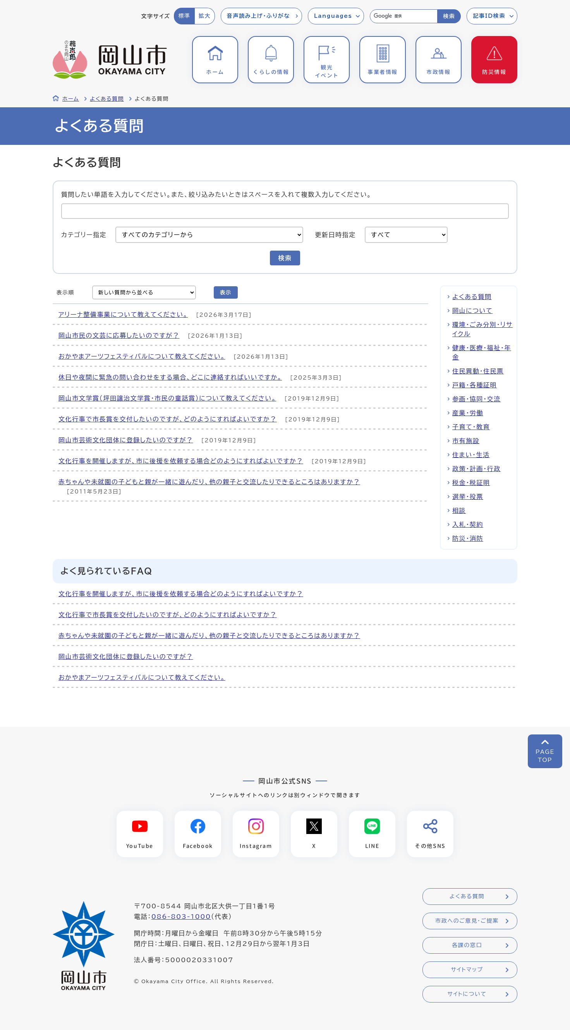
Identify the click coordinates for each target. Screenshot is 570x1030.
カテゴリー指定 (83, 235)
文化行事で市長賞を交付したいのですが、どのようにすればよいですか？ (167, 419)
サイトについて (466, 994)
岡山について (472, 311)
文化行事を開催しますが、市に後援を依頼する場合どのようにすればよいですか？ (180, 461)
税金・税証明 (471, 483)
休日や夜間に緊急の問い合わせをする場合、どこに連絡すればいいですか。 (170, 377)
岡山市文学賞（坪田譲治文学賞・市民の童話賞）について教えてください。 (167, 398)
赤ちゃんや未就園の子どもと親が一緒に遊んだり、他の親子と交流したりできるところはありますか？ (209, 482)
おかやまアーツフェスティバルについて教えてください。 (141, 356)
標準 (184, 16)
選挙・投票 (467, 497)
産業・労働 (467, 413)
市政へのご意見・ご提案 (467, 921)
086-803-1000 (181, 917)
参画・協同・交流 (476, 399)
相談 (459, 510)
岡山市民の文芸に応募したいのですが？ (119, 335)
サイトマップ (467, 970)
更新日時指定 (335, 235)
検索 (449, 16)
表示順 (65, 292)
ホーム (70, 98)
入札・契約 (467, 524)
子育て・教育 (471, 427)
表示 (226, 292)
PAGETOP (545, 756)
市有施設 (465, 441)
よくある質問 (107, 98)
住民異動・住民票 (478, 371)
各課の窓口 (467, 945)
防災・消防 (467, 538)
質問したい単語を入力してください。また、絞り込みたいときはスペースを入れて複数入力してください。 (216, 194)
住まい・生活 (471, 455)
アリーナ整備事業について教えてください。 (123, 314)
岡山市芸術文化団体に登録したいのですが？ (125, 440)
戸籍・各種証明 (474, 385)
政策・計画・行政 (476, 469)
